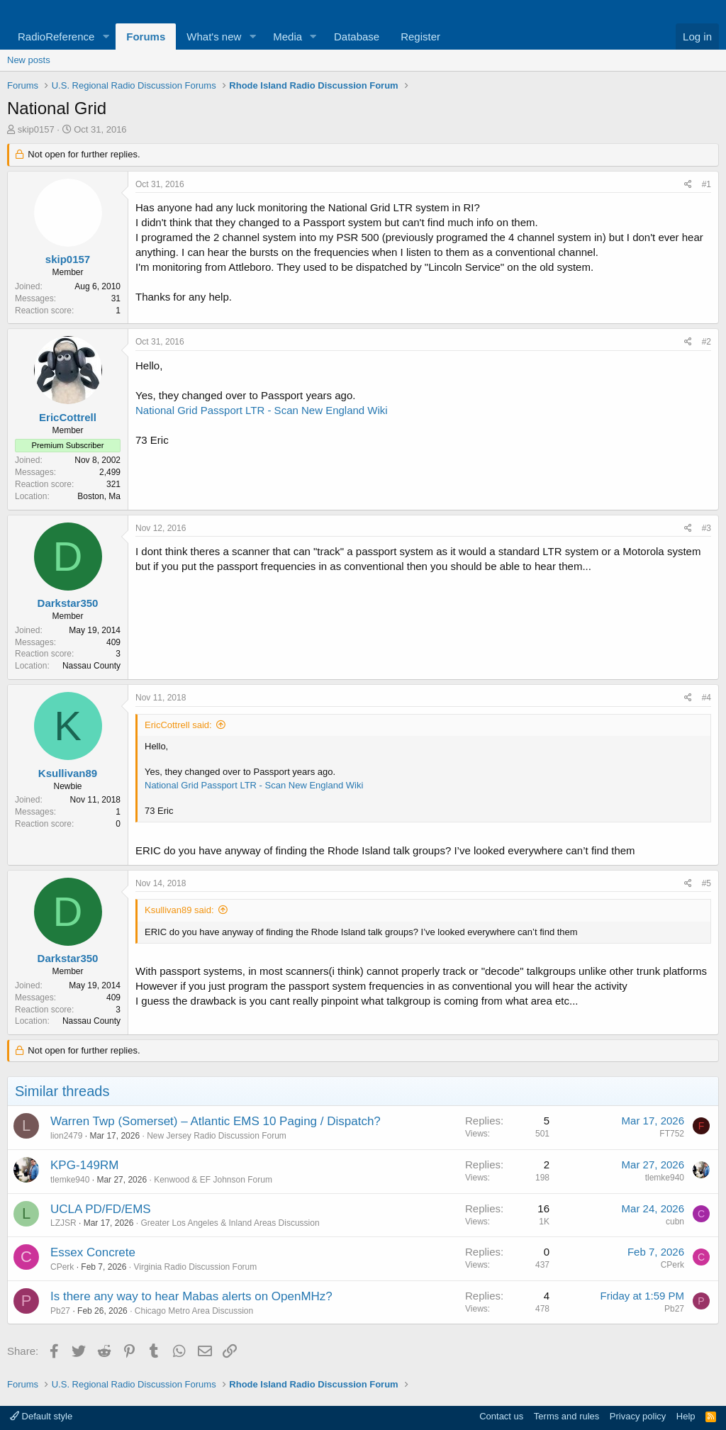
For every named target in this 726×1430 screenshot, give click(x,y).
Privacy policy (638, 1416)
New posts (28, 60)
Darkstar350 (68, 603)
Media (287, 36)
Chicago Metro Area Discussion (194, 1311)
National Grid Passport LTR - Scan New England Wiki (261, 410)
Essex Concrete (92, 1252)
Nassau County (91, 666)
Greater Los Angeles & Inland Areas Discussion (229, 1223)
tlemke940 (69, 1180)
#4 (706, 698)
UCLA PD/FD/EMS (100, 1209)
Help (686, 1416)
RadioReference (56, 36)
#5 (706, 883)
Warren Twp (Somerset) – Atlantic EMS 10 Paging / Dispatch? (215, 1121)
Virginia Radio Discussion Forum (195, 1267)
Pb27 (60, 1311)
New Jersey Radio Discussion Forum (216, 1136)
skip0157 (36, 129)
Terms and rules (566, 1416)
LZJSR (63, 1223)
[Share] (688, 185)
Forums (145, 36)
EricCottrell (67, 417)
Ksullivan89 (67, 773)
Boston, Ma (99, 496)
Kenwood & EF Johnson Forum (213, 1180)
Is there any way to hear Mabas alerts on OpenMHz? (191, 1296)
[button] (106, 36)
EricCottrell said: (178, 725)
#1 (706, 184)
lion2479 (66, 1136)
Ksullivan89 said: (179, 910)
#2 (706, 342)
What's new (213, 36)
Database (356, 36)
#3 (706, 528)
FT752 (671, 1134)
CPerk (62, 1267)
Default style (41, 1416)
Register (420, 36)
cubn (675, 1222)
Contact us (501, 1416)
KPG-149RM (84, 1165)
